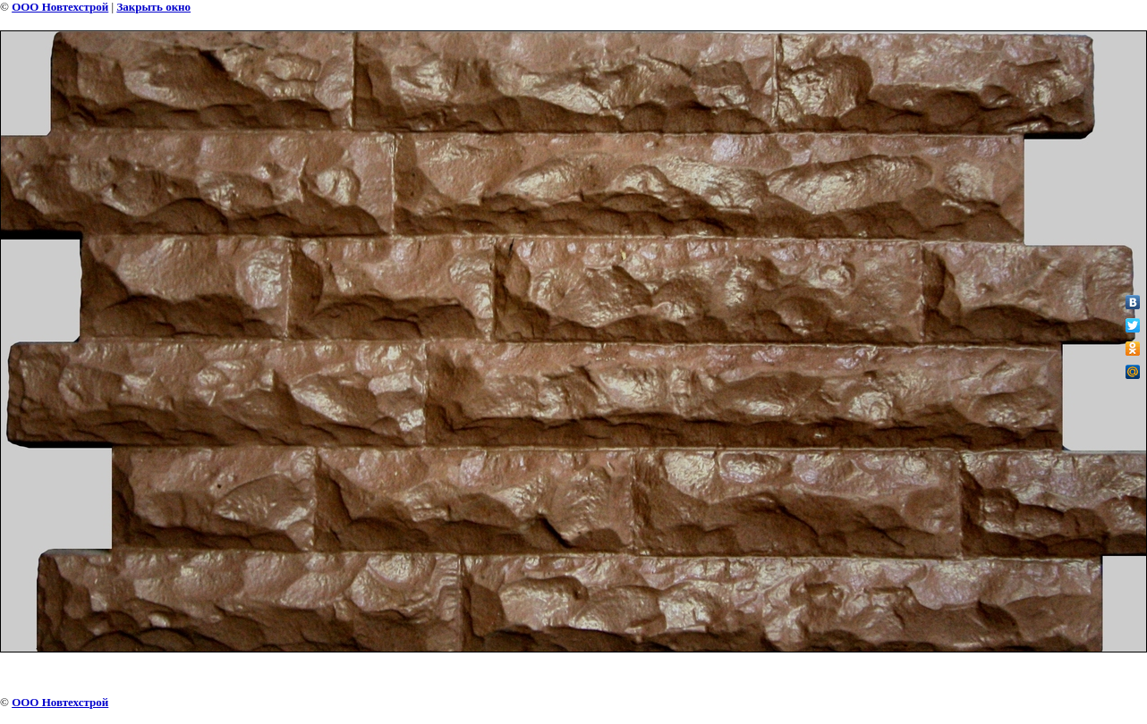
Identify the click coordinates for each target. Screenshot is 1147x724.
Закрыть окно (153, 6)
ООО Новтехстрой (60, 6)
